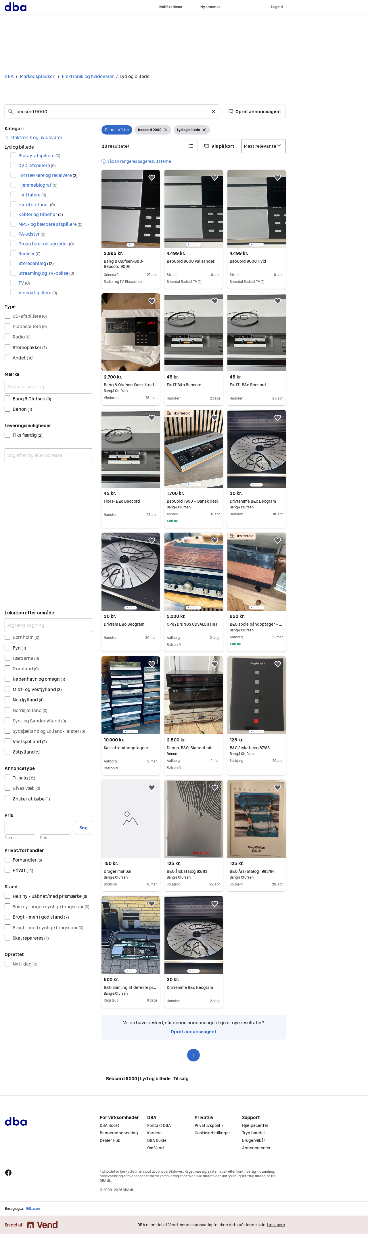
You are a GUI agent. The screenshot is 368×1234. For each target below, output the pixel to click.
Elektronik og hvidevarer (88, 76)
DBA (9, 76)
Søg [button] (83, 827)
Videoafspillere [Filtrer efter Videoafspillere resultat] (37, 292)
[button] (255, 111)
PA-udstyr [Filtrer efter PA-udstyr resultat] (31, 233)
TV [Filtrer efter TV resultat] (24, 282)
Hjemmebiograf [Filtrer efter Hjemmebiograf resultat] (37, 184)
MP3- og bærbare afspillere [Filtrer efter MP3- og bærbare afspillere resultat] (50, 224)
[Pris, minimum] (20, 827)
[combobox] (112, 111)
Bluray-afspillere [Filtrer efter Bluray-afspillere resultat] (39, 155)
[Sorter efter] (263, 146)
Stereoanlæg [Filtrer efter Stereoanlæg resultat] (36, 263)
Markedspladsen (37, 76)
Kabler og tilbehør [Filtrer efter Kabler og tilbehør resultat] (40, 214)
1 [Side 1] (194, 1055)
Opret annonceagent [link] (193, 1031)
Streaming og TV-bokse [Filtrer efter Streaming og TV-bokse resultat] (46, 273)
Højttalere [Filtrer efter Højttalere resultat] (32, 194)
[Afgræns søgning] (48, 386)
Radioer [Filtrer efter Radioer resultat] (29, 253)
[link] (33, 137)
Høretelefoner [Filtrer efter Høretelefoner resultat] (36, 204)
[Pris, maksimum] (55, 827)
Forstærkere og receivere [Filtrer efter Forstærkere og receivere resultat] (48, 175)
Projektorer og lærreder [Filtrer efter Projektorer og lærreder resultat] (46, 243)
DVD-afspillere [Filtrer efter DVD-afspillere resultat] (37, 165)
